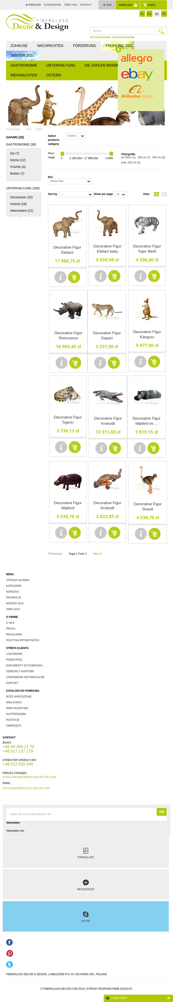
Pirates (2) (17, 294)
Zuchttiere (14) (20, 325)
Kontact (86, 4)
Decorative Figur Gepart (107, 335)
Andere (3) (17, 352)
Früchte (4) (17, 167)
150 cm (143, 157)
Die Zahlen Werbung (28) (17, 255)
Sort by (52, 194)
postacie (12, 719)
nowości (12, 591)
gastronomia (16, 714)
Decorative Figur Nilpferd (68, 505)
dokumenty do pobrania (24, 665)
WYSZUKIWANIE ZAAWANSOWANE (112, 37)
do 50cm (128, 157)
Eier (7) (15, 433)
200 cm (158, 157)
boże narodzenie (19, 696)
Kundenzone (52, 4)
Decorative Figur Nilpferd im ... (146, 421)
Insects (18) (18, 204)
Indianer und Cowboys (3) (19, 284)
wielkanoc (14, 702)
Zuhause (19, 46)
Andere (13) (18, 439)
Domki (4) (17, 237)
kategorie (13, 586)
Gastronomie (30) (21, 144)
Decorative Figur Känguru (147, 334)
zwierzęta (13, 725)
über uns (70, 4)
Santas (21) (18, 402)
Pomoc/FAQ (14, 659)
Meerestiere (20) (21, 358)
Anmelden (128, 5)
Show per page (103, 194)
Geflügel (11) (19, 338)
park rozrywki (17, 708)
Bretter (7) (17, 173)
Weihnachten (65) (21, 387)
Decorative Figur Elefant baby (107, 249)
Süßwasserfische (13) (22, 369)
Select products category (53, 140)
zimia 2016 (13, 609)
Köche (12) (17, 160)
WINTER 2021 (22, 55)
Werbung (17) (19, 301)
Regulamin (14, 634)
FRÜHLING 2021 (119, 46)
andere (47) (18, 409)
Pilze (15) (16, 231)
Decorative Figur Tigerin (68, 420)
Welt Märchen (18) (20, 221)
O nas (10, 622)
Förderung (84, 46)
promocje (13, 597)
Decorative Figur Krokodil (108, 421)
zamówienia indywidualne (25, 677)
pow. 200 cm (130, 162)
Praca (10, 628)
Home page (13, 129)
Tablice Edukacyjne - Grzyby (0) (19, 490)
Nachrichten (50, 46)
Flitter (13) (17, 395)
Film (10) (16, 268)
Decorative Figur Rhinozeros (68, 335)
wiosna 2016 (14, 603)
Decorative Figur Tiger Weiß (147, 249)
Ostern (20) (15, 424)
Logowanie (14, 653)
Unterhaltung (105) (23, 188)
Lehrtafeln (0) (18, 454)
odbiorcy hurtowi (20, 671)
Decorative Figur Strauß (148, 506)
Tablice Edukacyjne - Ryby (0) (19, 469)
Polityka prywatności (22, 640)
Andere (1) (17, 274)
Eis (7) (14, 153)
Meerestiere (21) (21, 210)
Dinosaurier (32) (21, 197)
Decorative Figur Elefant (67, 250)
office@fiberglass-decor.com (26, 788)
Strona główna (18, 580)
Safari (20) (17, 332)
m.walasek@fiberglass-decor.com (29, 777)
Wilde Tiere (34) (21, 345)
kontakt (12, 683)
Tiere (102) (14, 316)
